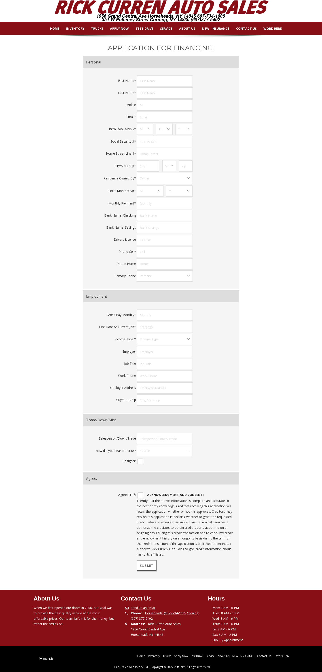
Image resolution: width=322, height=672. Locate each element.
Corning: (193, 610)
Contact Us (243, 28)
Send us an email (143, 604)
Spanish (48, 655)
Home (51, 28)
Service (163, 28)
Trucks (94, 28)
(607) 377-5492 (142, 615)
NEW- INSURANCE (212, 28)
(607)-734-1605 (175, 610)
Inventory (72, 28)
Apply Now (116, 28)
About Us (184, 28)
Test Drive (141, 28)
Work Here (269, 28)
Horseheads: (154, 610)
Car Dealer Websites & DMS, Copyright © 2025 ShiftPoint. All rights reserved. (162, 664)
